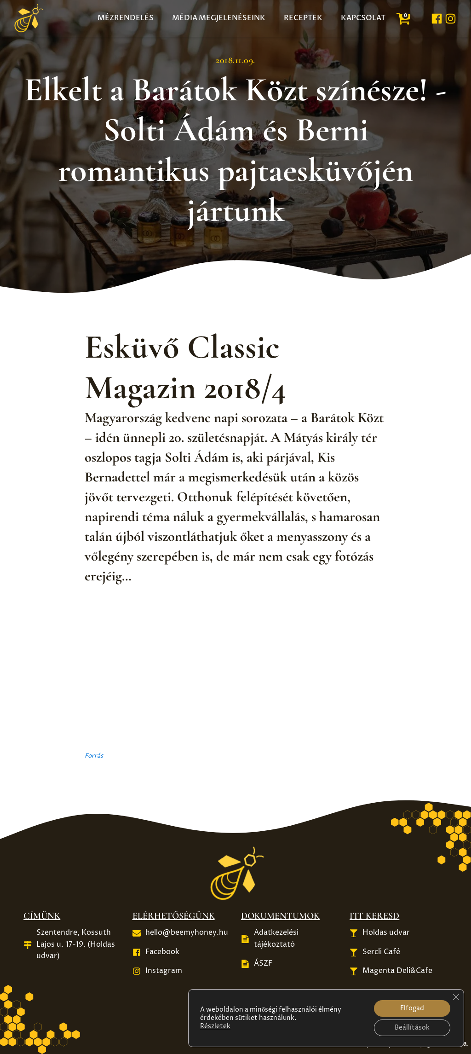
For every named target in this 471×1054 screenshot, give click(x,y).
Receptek (303, 18)
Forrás (94, 756)
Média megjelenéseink (218, 18)
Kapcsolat (363, 18)
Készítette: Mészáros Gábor (261, 1043)
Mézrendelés (126, 18)
